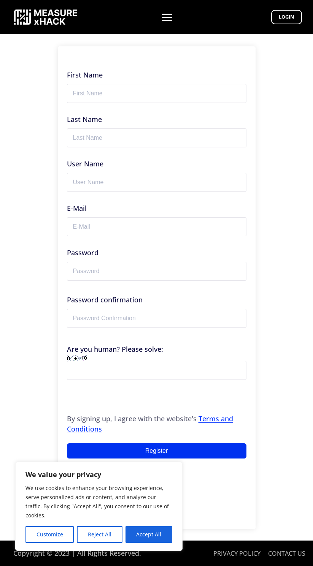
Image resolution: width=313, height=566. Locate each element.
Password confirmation (105, 299)
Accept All (148, 534)
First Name (85, 74)
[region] (99, 506)
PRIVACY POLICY (237, 553)
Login (286, 16)
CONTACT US (286, 553)
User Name (85, 163)
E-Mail (77, 208)
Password (83, 252)
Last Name (84, 119)
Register (156, 450)
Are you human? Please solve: (156, 362)
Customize (50, 534)
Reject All (99, 534)
